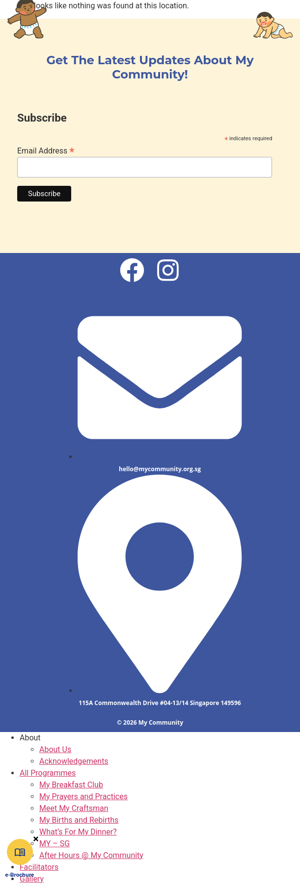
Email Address (46, 150)
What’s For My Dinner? (78, 831)
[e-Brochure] (20, 852)
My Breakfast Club (71, 784)
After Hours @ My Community (91, 855)
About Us (55, 749)
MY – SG (54, 843)
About (30, 737)
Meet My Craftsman (74, 808)
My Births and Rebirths (78, 820)
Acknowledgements (74, 761)
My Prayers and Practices (83, 796)
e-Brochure (19, 875)
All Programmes (48, 773)
